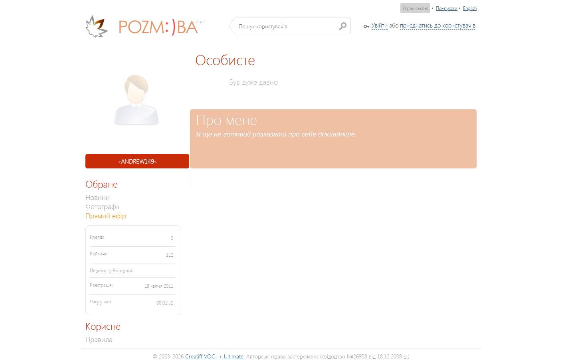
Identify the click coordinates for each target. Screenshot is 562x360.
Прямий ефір (105, 215)
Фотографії (102, 206)
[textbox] (293, 26)
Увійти (380, 25)
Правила (99, 339)
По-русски (446, 8)
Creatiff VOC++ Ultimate (214, 356)
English (470, 8)
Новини (97, 197)
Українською (415, 8)
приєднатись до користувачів (437, 25)
